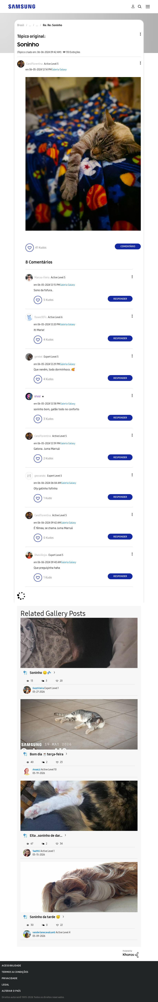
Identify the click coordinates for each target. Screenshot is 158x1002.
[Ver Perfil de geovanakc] (40, 475)
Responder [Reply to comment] (120, 298)
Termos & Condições (15, 972)
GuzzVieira (38, 688)
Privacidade (10, 978)
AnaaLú (36, 769)
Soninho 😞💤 (40, 673)
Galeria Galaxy (59, 69)
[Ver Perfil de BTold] (37, 396)
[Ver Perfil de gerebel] (38, 356)
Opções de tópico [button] (134, 34)
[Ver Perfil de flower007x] (40, 317)
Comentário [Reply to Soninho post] (127, 246)
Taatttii (36, 851)
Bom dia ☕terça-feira (46, 754)
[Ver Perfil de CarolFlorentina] (34, 63)
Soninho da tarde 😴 (45, 917)
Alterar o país (11, 990)
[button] (135, 63)
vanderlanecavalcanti (44, 932)
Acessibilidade (11, 965)
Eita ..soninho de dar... (46, 835)
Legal (5, 984)
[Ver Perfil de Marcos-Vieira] (41, 277)
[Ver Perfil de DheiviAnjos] (40, 555)
